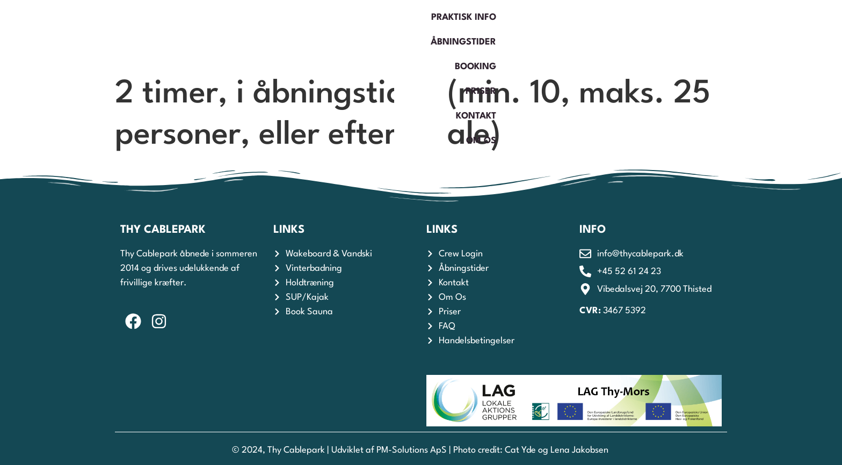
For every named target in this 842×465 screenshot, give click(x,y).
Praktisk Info (409, 34)
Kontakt (685, 34)
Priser (628, 34)
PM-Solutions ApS (411, 450)
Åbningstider (496, 34)
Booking (571, 34)
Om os (742, 34)
